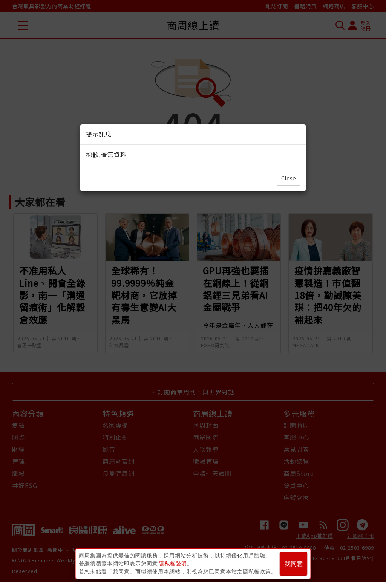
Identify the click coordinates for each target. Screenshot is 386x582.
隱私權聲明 (173, 563)
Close (288, 178)
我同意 (294, 563)
